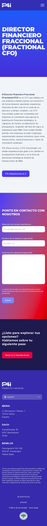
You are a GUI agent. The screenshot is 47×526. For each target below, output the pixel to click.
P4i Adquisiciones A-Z (15, 173)
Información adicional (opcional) (17, 253)
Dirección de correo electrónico (16, 224)
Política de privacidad (18, 508)
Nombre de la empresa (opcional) (17, 238)
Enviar (8, 300)
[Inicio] (6, 5)
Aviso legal (33, 508)
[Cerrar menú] (42, 5)
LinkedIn (23, 502)
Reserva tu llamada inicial (17, 355)
